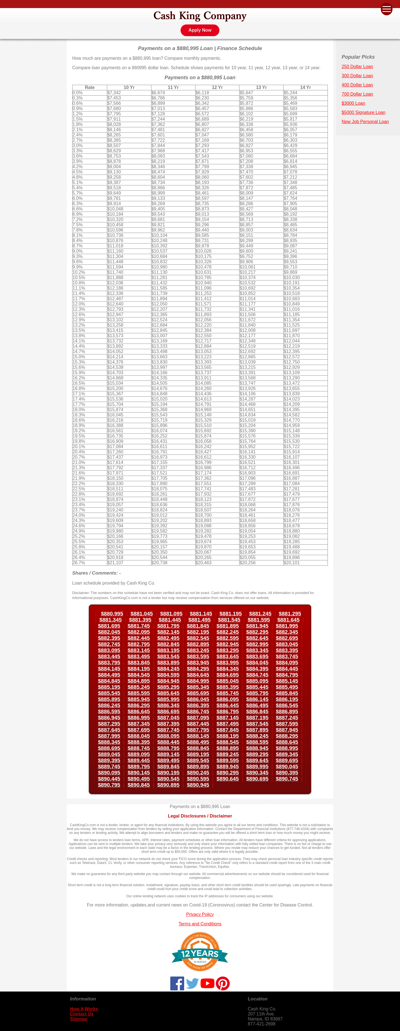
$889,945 (228, 766)
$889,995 (257, 766)
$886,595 (109, 711)
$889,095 (139, 754)
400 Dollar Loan (357, 85)
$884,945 (168, 681)
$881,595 (259, 620)
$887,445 (198, 724)
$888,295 (287, 736)
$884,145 (109, 669)
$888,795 (168, 748)
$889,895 (198, 766)
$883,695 (257, 656)
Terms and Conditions (200, 923)
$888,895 (228, 748)
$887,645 (109, 730)
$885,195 (109, 687)
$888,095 (168, 736)
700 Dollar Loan (357, 94)
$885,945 (139, 699)
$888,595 (257, 742)
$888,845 (198, 748)
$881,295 (290, 614)
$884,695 (228, 675)
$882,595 (228, 638)
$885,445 (257, 687)
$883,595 (198, 656)
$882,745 (109, 644)
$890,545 (168, 779)
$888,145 (198, 736)
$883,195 (168, 650)
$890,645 (228, 779)
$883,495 (139, 656)
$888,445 (168, 742)
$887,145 (228, 718)
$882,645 (257, 638)
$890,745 (287, 779)
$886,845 (257, 711)
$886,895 (287, 711)
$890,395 (287, 773)
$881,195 (230, 614)
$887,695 (139, 730)
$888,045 (139, 736)
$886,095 (228, 699)
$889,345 (287, 754)
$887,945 (287, 730)
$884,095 (287, 662)
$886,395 (198, 705)
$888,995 (287, 748)
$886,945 (109, 718)
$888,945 (257, 748)
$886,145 (257, 699)
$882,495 (168, 638)
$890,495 (139, 779)
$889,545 (198, 760)
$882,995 (257, 644)
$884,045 (257, 662)
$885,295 (168, 687)
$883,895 (168, 662)
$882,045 (109, 632)
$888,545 (228, 742)
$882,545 (198, 638)
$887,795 (198, 730)
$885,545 (109, 693)
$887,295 (109, 724)
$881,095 (171, 614)
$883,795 (109, 662)
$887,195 (257, 718)
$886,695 (168, 711)
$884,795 (287, 675)
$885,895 (109, 699)
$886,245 (109, 705)
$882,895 (198, 644)
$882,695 (287, 638)
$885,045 (228, 681)
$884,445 (287, 669)
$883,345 (257, 650)
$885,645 (168, 693)
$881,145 (201, 614)
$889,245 (228, 754)
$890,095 (109, 773)
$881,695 (109, 626)
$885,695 (198, 693)
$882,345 (287, 632)
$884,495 (109, 675)
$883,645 (228, 656)
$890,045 (287, 766)
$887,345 (139, 724)
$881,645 (288, 620)
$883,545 (168, 656)
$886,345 (168, 705)
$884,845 (109, 681)
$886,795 (228, 711)
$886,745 (198, 711)
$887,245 (287, 718)
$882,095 (139, 632)
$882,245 (228, 632)
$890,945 (198, 785)
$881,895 (228, 626)
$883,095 (109, 650)
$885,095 (257, 681)
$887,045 (168, 718)
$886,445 (228, 705)
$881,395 (140, 620)
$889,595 (228, 760)
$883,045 (287, 644)
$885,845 (287, 693)
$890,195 (168, 773)
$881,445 (170, 620)
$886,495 (257, 705)
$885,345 (198, 687)
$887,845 (228, 730)
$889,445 (139, 760)
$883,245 (198, 650)
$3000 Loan (353, 103)
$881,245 (260, 614)
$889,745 (109, 766)
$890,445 (109, 779)
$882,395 (109, 638)
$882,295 (257, 632)
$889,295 (257, 754)
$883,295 (228, 650)
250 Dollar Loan (357, 66)
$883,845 (139, 662)
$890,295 (228, 773)
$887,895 (257, 730)
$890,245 (198, 773)
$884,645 (198, 675)
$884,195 (139, 669)
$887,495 (228, 724)
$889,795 (139, 766)
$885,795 (257, 693)
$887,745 (168, 730)
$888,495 (198, 742)
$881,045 (142, 614)
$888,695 (109, 748)
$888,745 (139, 748)
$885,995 (168, 699)
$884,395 (257, 669)
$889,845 (168, 766)
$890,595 (198, 779)
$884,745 (257, 675)
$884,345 (228, 669)
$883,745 (287, 656)
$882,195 (198, 632)
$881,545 (229, 620)
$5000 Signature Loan (363, 112)
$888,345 (109, 742)
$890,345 (257, 773)
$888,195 (228, 736)
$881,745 (139, 626)
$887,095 (198, 718)
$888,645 (287, 742)
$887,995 (109, 736)
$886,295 (139, 705)
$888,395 (139, 742)
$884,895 (139, 681)
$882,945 (228, 644)
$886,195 (287, 699)
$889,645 (257, 760)
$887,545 (257, 724)
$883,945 (198, 662)
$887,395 (168, 724)
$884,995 (198, 681)
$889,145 (168, 754)
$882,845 (168, 644)
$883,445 (109, 656)
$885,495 (287, 687)
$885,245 (139, 687)
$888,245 (257, 736)
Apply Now (200, 30)
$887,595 (287, 724)
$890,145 (139, 773)
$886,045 (198, 699)
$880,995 (112, 614)
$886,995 (139, 718)
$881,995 (287, 626)
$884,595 (168, 675)
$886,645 (139, 711)
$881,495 (199, 620)
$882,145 (168, 632)
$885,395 (228, 687)
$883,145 (139, 650)
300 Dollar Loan (357, 75)
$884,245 (168, 669)
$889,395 (109, 760)
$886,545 (287, 705)
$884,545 (139, 675)
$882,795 (139, 644)
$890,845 (139, 785)
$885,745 (228, 693)
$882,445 (139, 638)
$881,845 (198, 626)
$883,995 (228, 662)
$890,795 (109, 785)
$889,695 (287, 760)
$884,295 (198, 669)
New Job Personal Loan (365, 121)
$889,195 (198, 754)
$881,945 (257, 626)
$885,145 (287, 681)
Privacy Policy (200, 914)
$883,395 (287, 650)
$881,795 (168, 626)
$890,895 (168, 785)
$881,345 (110, 620)
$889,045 (109, 754)
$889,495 (168, 760)
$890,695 (257, 779)
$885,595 (139, 693)
